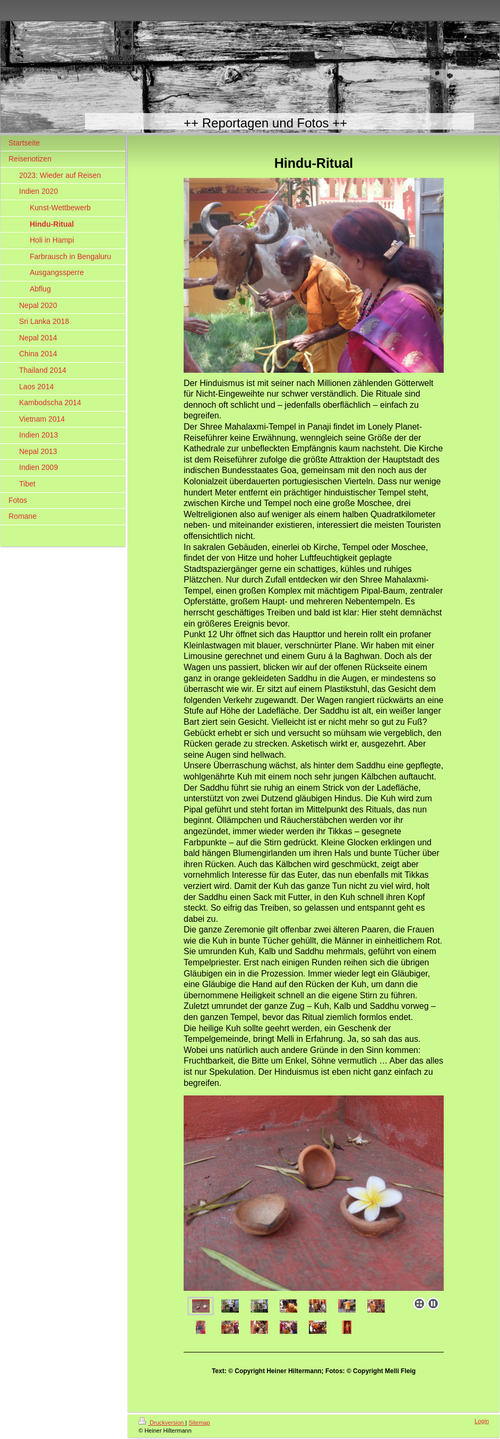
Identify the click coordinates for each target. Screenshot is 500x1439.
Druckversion (162, 1422)
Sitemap (199, 1422)
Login (482, 1421)
